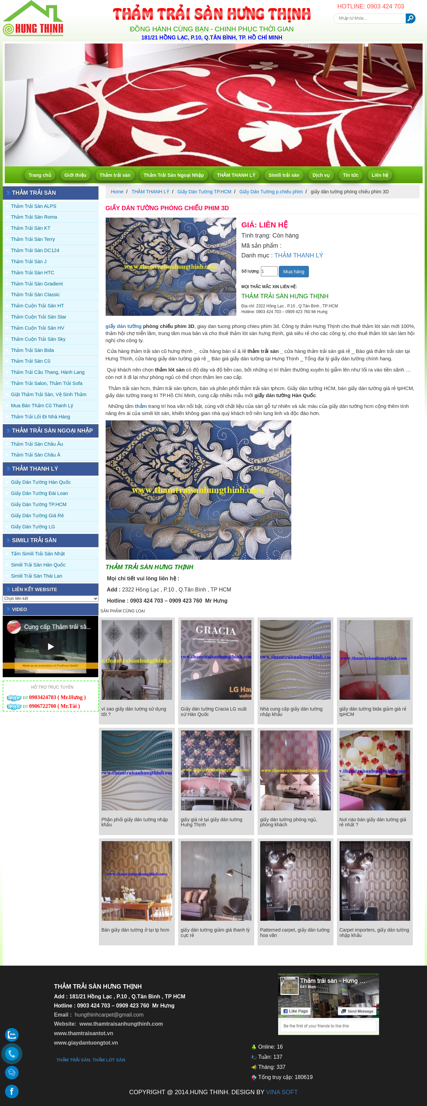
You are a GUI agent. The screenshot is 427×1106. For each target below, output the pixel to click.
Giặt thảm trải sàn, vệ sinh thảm (48, 394)
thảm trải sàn (73, 1059)
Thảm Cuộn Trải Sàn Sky (38, 339)
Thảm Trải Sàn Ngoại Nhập (174, 175)
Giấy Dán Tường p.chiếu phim (271, 191)
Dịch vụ (321, 175)
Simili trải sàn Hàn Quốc (38, 565)
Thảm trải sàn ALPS (33, 206)
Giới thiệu (75, 175)
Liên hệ (380, 175)
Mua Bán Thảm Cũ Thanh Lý (42, 405)
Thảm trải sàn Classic (35, 294)
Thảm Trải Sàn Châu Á (35, 455)
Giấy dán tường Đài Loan (39, 493)
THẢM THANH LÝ (236, 175)
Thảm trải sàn (115, 175)
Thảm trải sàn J (29, 261)
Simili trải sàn (284, 175)
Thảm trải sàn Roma (34, 217)
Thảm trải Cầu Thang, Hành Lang (48, 372)
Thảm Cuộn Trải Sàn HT (37, 305)
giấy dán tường (124, 326)
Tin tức (350, 175)
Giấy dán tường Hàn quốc (41, 482)
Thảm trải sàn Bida (32, 350)
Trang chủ (40, 175)
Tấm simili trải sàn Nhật (38, 553)
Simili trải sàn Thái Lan (36, 576)
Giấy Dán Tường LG (33, 526)
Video (19, 609)
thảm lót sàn (108, 1059)
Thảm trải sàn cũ (31, 361)
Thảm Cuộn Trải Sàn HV (37, 328)
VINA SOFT (282, 1092)
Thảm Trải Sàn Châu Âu (37, 444)
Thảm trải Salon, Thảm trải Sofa (47, 383)
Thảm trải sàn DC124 (35, 250)
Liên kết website (34, 589)
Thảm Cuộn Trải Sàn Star (38, 317)
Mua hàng (293, 271)
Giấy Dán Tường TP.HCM (39, 504)
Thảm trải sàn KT (31, 228)
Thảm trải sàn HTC (32, 272)
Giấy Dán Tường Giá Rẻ (37, 515)
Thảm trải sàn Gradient (37, 283)
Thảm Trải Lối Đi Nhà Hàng (40, 416)
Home (117, 191)
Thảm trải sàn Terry (33, 239)
